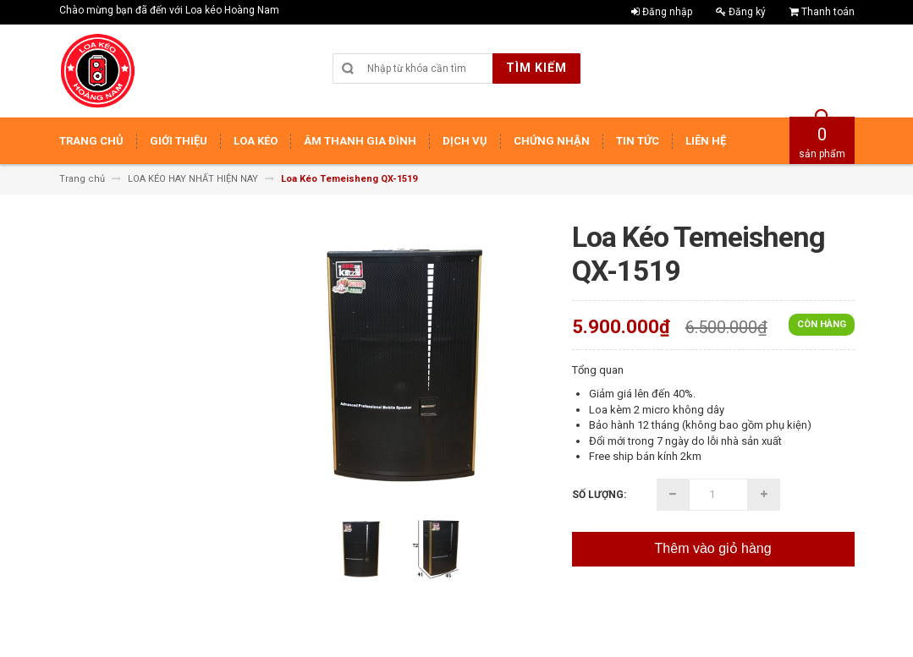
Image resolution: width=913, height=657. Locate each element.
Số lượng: (599, 495)
